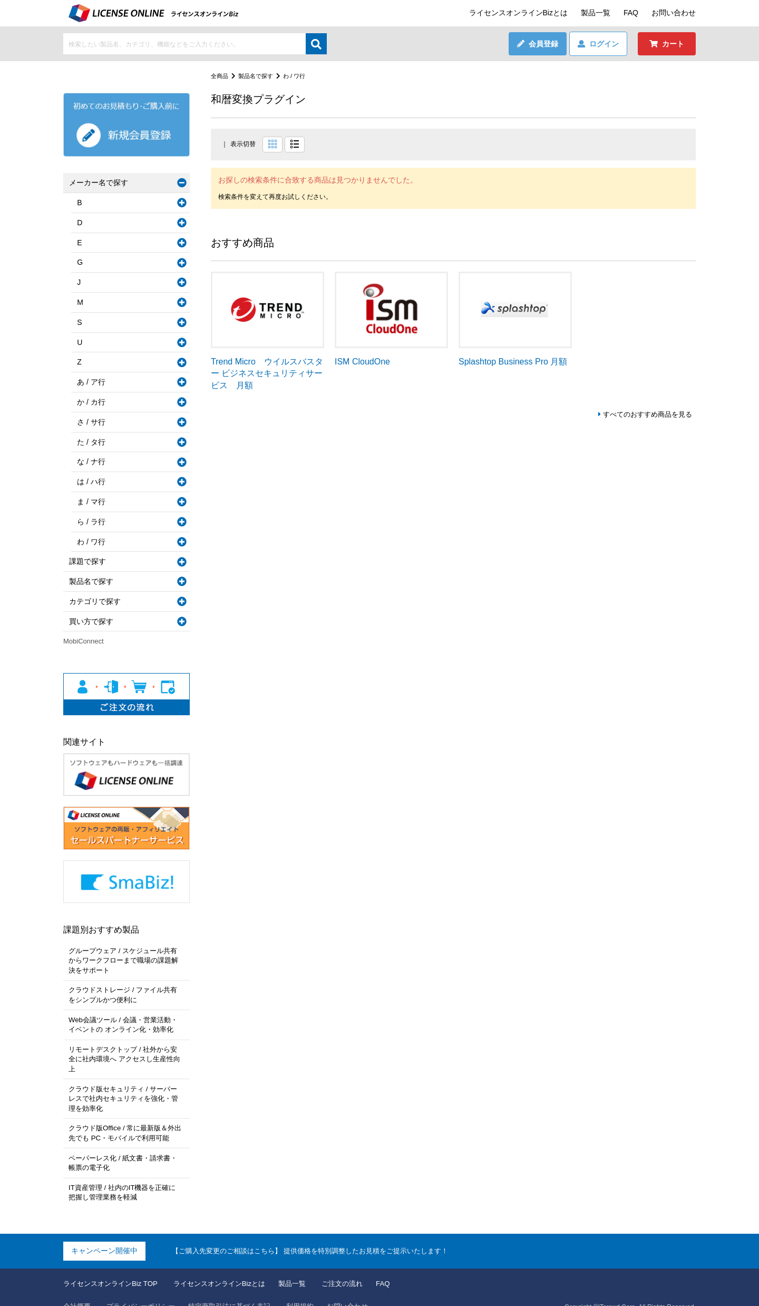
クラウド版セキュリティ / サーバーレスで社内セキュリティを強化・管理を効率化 (126, 1084)
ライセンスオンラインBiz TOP (113, 1266)
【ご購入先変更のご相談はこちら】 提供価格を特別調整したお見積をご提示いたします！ (320, 1233)
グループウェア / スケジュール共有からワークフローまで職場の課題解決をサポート (126, 959)
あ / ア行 (93, 382)
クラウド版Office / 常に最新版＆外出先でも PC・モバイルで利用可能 (123, 1118)
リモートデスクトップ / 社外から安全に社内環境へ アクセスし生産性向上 (125, 1051)
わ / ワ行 (300, 76)
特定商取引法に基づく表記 (240, 1289)
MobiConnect (83, 641)
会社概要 (78, 1289)
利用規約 (314, 1289)
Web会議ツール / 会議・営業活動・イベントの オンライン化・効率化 (125, 1022)
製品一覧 (595, 12)
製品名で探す (259, 76)
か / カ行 (93, 402)
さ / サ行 (93, 422)
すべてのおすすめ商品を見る (644, 414)
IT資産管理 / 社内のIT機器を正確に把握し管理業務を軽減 (124, 1175)
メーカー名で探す (100, 182)
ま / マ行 (93, 501)
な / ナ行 (93, 461)
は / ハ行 (93, 481)
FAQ (631, 12)
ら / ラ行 (93, 521)
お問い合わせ (673, 12)
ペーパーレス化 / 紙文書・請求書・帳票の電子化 (125, 1147)
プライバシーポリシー (145, 1289)
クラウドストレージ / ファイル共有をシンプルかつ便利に (125, 993)
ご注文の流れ (359, 1266)
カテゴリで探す (97, 601)
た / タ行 (93, 442)
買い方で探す (93, 621)
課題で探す (89, 561)
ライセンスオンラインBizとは (518, 12)
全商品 (220, 76)
